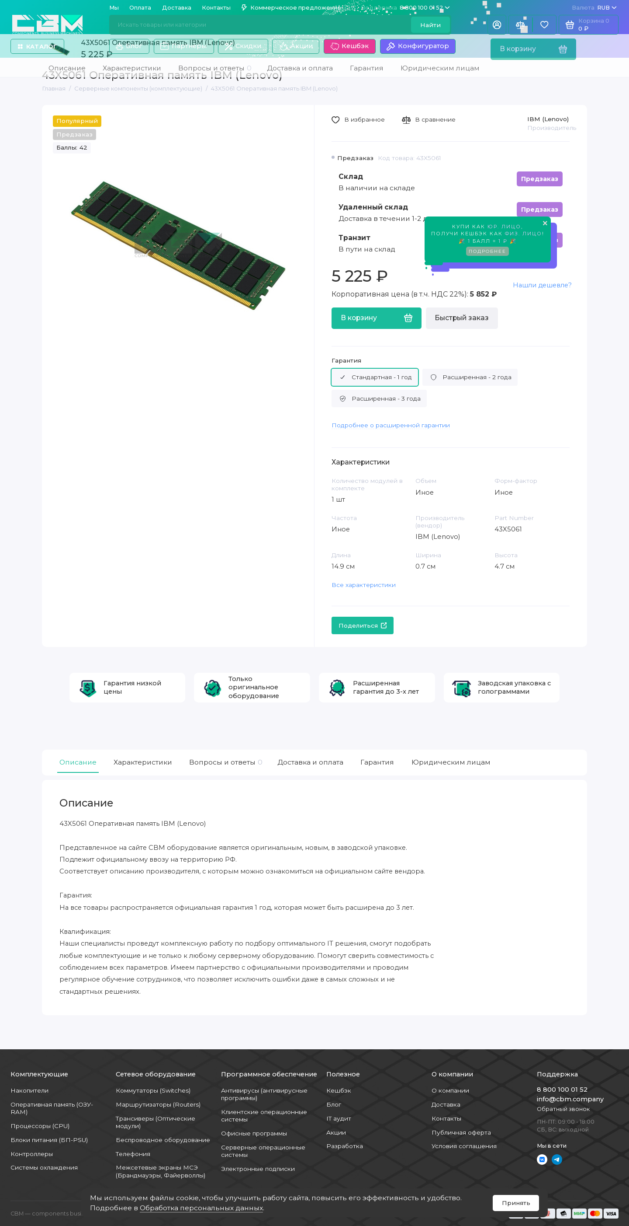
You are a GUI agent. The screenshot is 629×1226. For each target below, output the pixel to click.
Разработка (344, 1145)
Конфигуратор (418, 46)
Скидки (243, 46)
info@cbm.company (570, 1099)
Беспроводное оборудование (163, 1139)
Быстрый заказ (462, 318)
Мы (114, 7)
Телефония (133, 1153)
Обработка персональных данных (201, 1208)
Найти (430, 24)
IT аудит (338, 1118)
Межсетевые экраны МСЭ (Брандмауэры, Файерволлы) (160, 1171)
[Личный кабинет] (496, 25)
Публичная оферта (461, 1132)
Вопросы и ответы (224, 762)
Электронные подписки (258, 1168)
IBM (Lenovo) (548, 118)
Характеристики (143, 762)
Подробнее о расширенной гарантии (391, 425)
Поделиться (363, 625)
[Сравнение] (520, 25)
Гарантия (346, 360)
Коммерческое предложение (291, 7)
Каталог (37, 46)
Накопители (29, 1090)
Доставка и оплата (310, 762)
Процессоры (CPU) (39, 1125)
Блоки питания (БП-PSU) (49, 1139)
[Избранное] (544, 25)
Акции (295, 46)
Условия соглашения (464, 1145)
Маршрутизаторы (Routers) (158, 1104)
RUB (594, 7)
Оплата (140, 7)
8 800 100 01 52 (405, 7)
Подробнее (487, 253)
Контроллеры (31, 1153)
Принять (516, 1202)
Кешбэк (350, 46)
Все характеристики (364, 584)
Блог (129, 46)
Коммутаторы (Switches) (153, 1090)
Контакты (216, 7)
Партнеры (183, 46)
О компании (450, 1090)
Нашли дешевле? (542, 285)
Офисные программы (254, 1133)
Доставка (176, 7)
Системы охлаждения (44, 1167)
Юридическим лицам (451, 762)
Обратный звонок (563, 1109)
